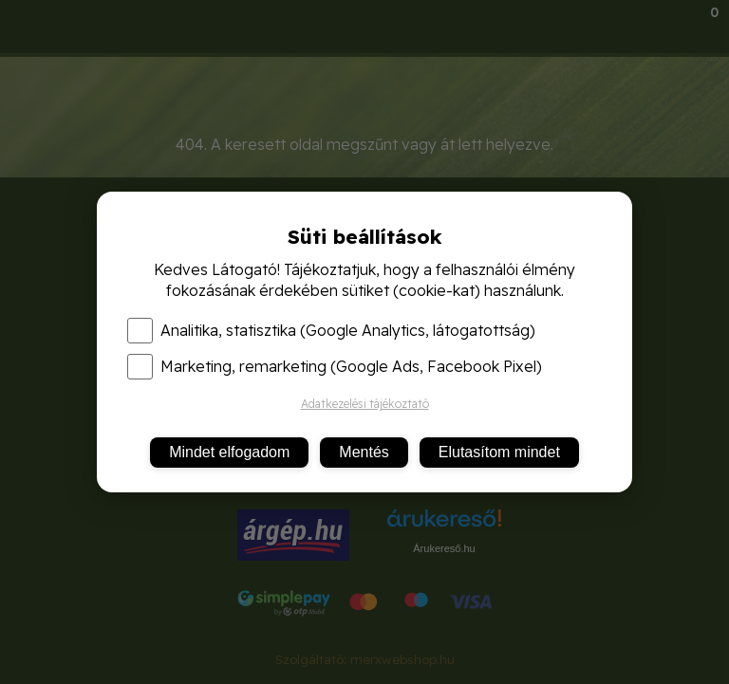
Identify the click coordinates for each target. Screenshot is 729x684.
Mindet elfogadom (229, 452)
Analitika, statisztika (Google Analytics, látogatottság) (331, 330)
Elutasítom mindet (499, 452)
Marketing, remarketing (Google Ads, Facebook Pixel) (334, 366)
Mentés (363, 452)
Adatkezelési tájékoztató (365, 404)
